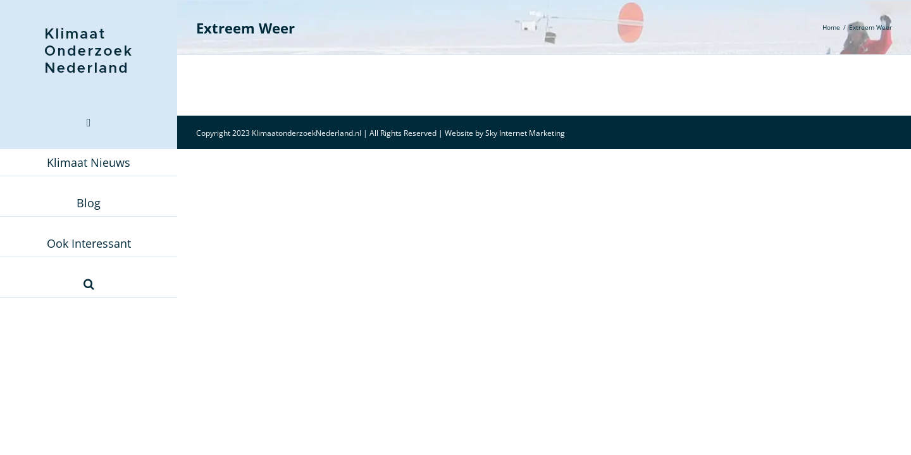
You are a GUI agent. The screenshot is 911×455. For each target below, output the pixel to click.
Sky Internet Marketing (525, 133)
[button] (88, 284)
